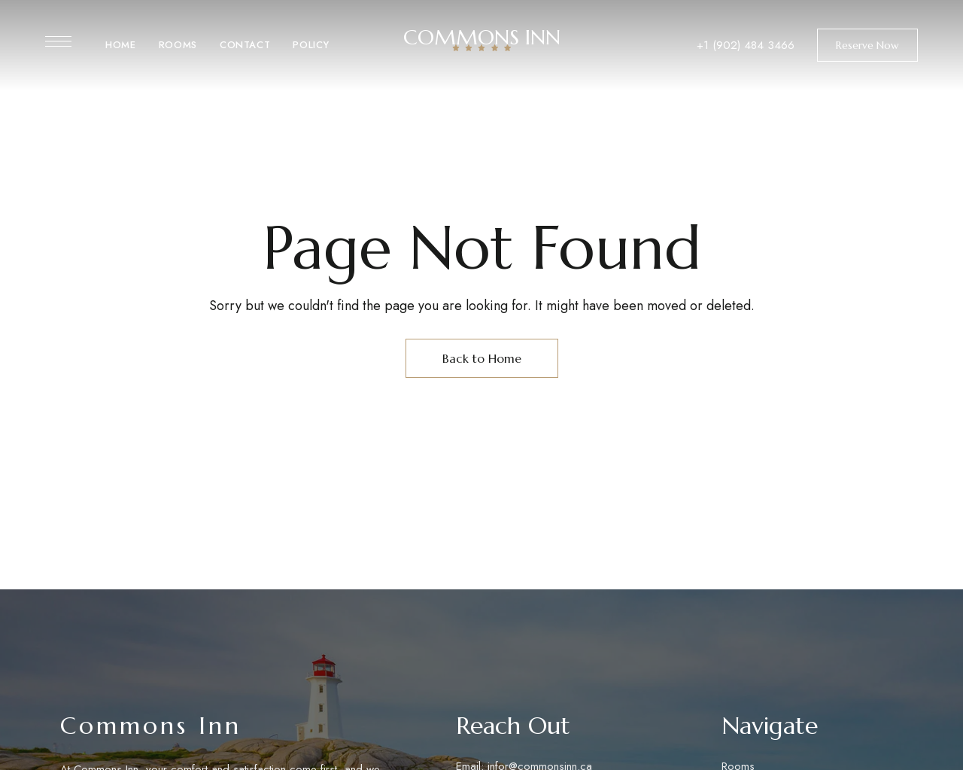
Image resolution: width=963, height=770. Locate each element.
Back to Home (481, 358)
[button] (867, 45)
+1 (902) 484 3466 (745, 45)
